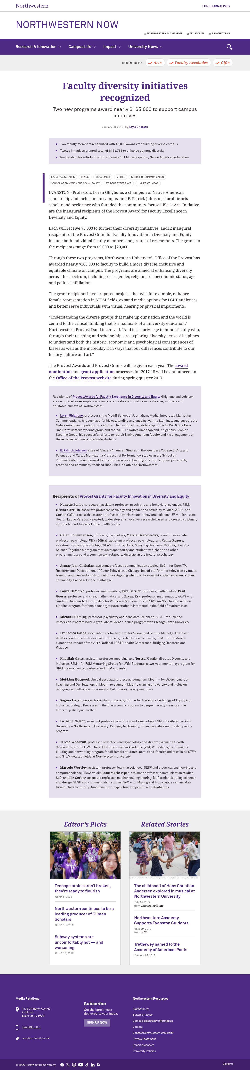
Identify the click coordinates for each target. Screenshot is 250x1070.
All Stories (197, 34)
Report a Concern (143, 1045)
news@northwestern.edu (36, 1038)
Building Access (143, 1014)
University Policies (144, 1051)
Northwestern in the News (164, 34)
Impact (112, 47)
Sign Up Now (97, 1022)
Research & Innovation (38, 47)
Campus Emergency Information (153, 1021)
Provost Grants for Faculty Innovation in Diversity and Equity (134, 496)
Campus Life (82, 47)
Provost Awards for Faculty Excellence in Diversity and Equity (116, 396)
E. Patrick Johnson (73, 450)
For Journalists (216, 6)
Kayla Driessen (138, 127)
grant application (98, 371)
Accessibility (141, 1008)
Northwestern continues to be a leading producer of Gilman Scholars (84, 914)
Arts (158, 62)
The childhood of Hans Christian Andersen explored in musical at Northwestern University (164, 891)
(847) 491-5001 (31, 1027)
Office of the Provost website (84, 378)
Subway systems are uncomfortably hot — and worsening (79, 942)
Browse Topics (221, 34)
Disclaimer (228, 1064)
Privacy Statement (144, 1039)
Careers (138, 1027)
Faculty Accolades (191, 62)
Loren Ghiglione (71, 415)
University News (145, 47)
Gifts (225, 62)
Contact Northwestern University (153, 1033)
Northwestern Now (67, 25)
